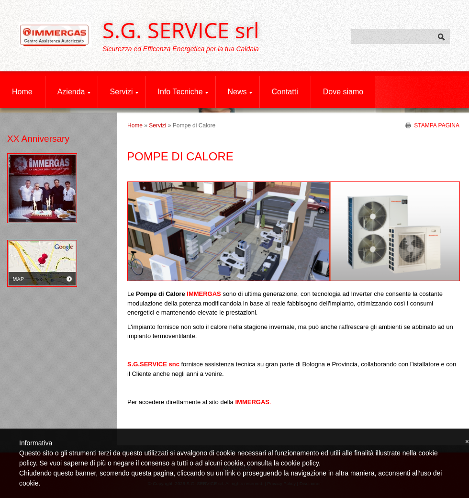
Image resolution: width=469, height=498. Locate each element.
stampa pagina (436, 125)
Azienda (73, 92)
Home (22, 92)
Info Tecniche (183, 92)
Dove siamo (343, 92)
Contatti (285, 92)
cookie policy (300, 463)
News (240, 92)
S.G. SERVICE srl (180, 30)
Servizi (124, 92)
